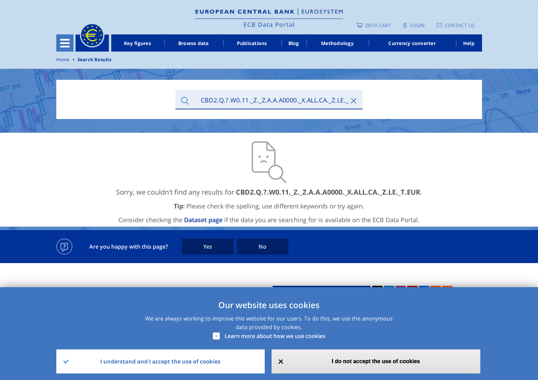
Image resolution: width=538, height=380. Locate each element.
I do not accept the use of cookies (376, 361)
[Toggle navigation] (64, 43)
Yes (207, 246)
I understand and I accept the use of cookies (160, 361)
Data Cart (378, 25)
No (262, 246)
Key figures (137, 43)
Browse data (193, 43)
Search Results (95, 60)
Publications (252, 43)
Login (417, 25)
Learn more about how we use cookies (275, 336)
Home (62, 60)
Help (468, 43)
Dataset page (203, 220)
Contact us (459, 25)
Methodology (337, 43)
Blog (293, 43)
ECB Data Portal (269, 24)
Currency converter (412, 43)
